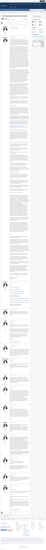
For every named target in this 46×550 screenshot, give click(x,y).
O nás (39, 524)
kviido (35, 24)
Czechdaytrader (5, 358)
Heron (42, 24)
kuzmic (5, 474)
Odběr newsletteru (18, 526)
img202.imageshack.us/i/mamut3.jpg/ (18, 291)
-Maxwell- (5, 435)
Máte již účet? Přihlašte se (35, 1)
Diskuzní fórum (33, 524)
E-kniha (35, 4)
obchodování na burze (36, 537)
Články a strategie (22, 4)
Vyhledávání (33, 528)
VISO (5, 375)
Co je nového (33, 525)
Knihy (31, 4)
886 (5, 317)
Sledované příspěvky (8, 9)
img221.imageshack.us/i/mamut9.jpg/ (24, 302)
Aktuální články (18, 524)
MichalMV (5, 422)
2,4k (5, 493)
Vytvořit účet (42, 1)
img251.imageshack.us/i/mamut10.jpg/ (15, 305)
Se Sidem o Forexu (13, 19)
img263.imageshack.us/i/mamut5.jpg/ (15, 296)
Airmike (5, 485)
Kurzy (28, 4)
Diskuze (3, 9)
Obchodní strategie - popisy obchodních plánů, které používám (26, 535)
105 (5, 34)
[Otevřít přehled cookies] (2, 548)
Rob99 (5, 320)
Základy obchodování (14, 4)
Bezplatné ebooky (18, 528)
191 (5, 353)
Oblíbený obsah (33, 526)
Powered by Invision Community (23, 547)
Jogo (5, 457)
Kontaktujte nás (21, 546)
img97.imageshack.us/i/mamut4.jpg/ (18, 293)
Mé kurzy (6, 1)
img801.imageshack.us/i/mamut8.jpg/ (24, 300)
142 (5, 383)
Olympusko (7, 18)
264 (5, 465)
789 (5, 328)
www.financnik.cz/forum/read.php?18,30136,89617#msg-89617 (19, 467)
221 (5, 366)
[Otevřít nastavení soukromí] (1, 548)
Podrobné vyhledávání (19, 525)
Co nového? (2, 1)
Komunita (39, 4)
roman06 (5, 309)
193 (5, 430)
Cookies (25, 546)
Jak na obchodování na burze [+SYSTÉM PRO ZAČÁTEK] (26, 531)
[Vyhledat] (34, 10)
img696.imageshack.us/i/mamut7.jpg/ (23, 298)
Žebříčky (13, 9)
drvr (5, 345)
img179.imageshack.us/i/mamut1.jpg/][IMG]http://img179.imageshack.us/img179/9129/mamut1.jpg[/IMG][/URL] (19, 127)
